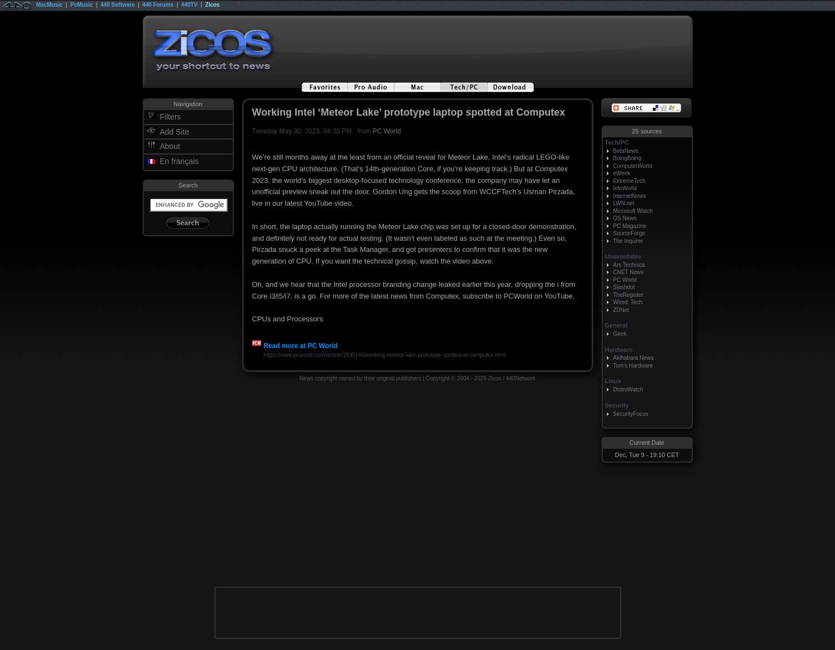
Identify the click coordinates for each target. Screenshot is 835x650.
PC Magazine (630, 226)
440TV (189, 5)
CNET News (628, 272)
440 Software (118, 5)
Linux (613, 381)
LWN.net (623, 203)
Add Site (174, 131)
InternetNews (629, 196)
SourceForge (629, 233)
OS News (625, 218)
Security (617, 405)
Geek (620, 334)
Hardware (619, 349)
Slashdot (624, 287)
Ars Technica (629, 265)
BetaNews (626, 151)
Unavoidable (623, 256)
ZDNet (621, 310)
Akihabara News (633, 358)
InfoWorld (625, 188)
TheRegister (628, 295)
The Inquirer (628, 241)
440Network (521, 378)
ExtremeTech (629, 181)
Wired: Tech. (628, 302)
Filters (170, 116)
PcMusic (82, 5)
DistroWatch (628, 389)
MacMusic (49, 5)
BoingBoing (627, 158)
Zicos (212, 5)
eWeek (622, 173)
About (170, 146)
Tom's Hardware (633, 366)
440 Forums (157, 5)
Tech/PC (617, 142)
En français (179, 161)
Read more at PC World (295, 346)
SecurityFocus (630, 414)
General (616, 325)
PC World (387, 131)
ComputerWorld (632, 166)
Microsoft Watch (633, 211)
